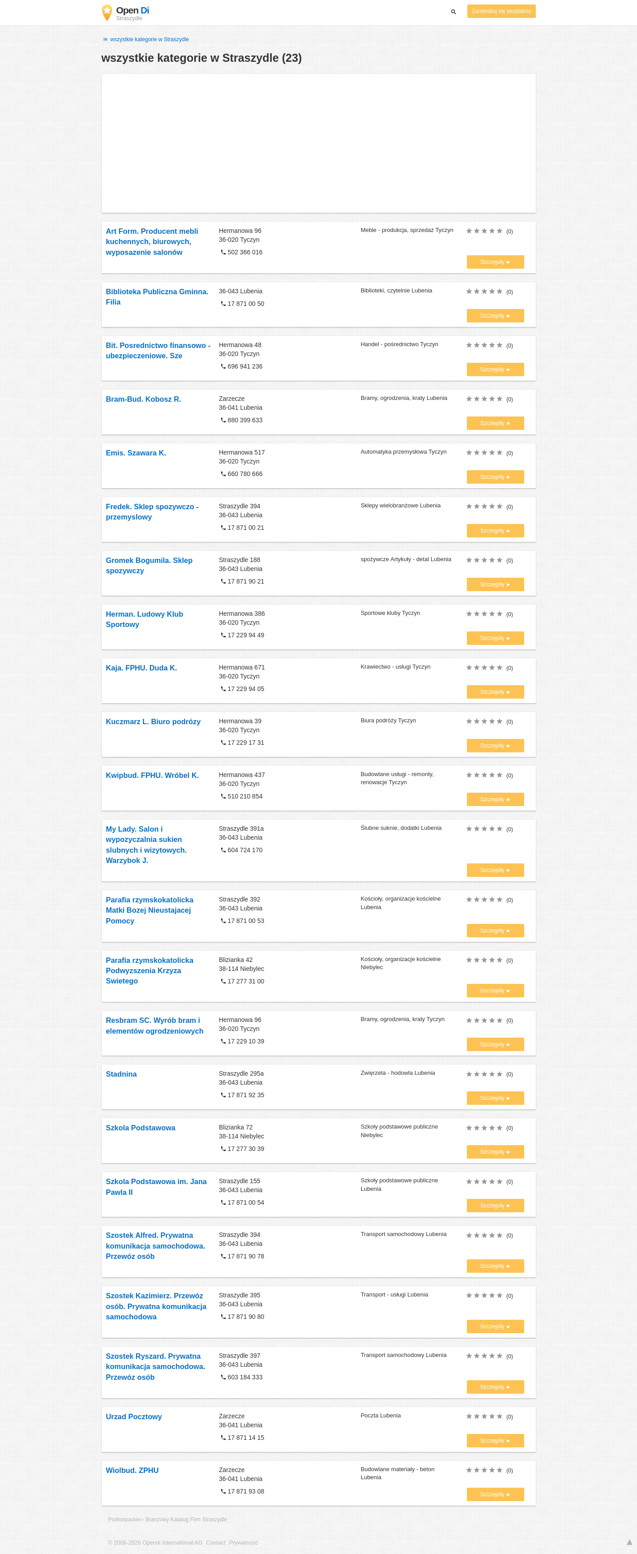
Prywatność (243, 1543)
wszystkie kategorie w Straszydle (145, 39)
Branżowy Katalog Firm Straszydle (186, 1519)
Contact (215, 1543)
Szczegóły (493, 262)
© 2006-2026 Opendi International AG (155, 1543)
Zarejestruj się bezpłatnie (501, 11)
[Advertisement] (318, 143)
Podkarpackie (124, 1519)
